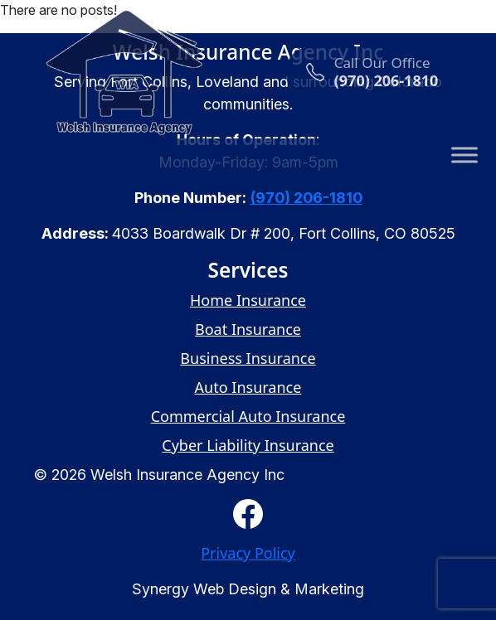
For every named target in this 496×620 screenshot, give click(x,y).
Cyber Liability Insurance (248, 445)
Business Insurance (247, 358)
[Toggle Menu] (464, 154)
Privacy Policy (248, 553)
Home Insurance (248, 300)
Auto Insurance (248, 387)
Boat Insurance (248, 329)
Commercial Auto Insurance (248, 416)
